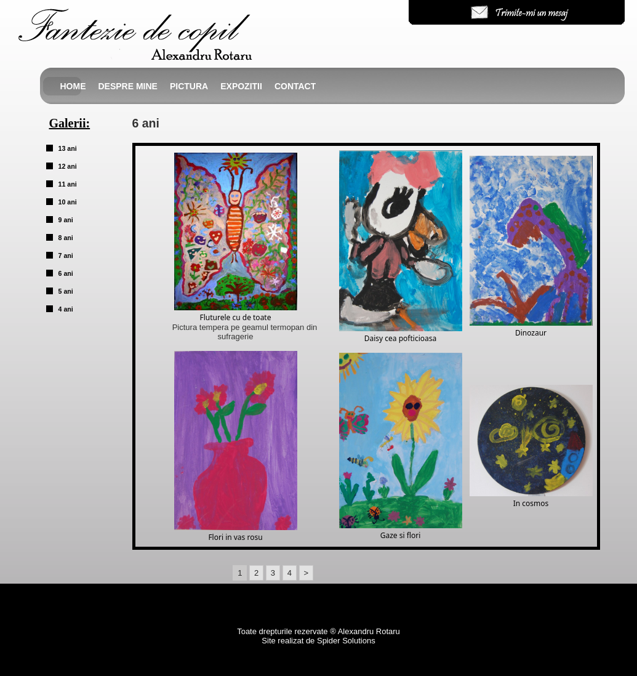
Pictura (189, 86)
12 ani (67, 166)
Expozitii (241, 86)
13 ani (67, 148)
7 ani (65, 255)
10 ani (67, 202)
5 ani (65, 291)
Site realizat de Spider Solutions (318, 640)
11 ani (67, 184)
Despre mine (128, 86)
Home (73, 86)
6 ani (65, 273)
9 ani (65, 219)
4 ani (65, 309)
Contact (295, 86)
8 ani (65, 237)
